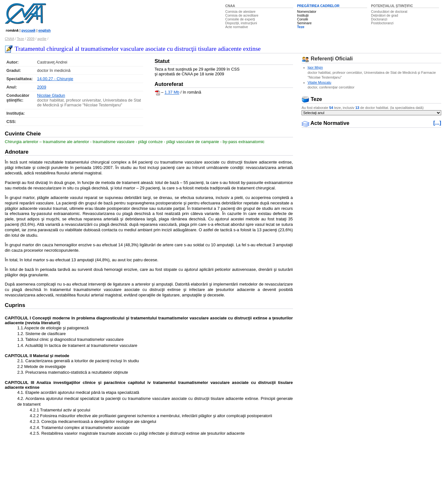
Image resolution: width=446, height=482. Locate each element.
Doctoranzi (379, 19)
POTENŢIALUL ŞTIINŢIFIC (392, 6)
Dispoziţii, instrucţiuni (241, 23)
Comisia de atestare (240, 11)
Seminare (304, 23)
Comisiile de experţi (240, 19)
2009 (31, 39)
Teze (300, 27)
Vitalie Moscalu (319, 82)
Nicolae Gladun (51, 95)
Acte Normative (326, 123)
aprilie (41, 39)
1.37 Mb (172, 92)
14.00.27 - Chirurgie (55, 78)
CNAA (230, 6)
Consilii (302, 19)
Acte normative (236, 27)
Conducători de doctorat (389, 11)
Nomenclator (306, 11)
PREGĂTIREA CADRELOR (318, 6)
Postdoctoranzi (382, 23)
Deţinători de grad (384, 15)
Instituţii (303, 15)
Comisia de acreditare (241, 15)
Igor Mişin (315, 67)
